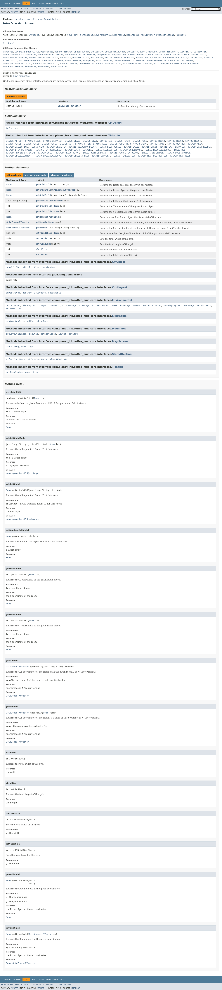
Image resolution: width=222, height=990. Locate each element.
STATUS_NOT (66, 144)
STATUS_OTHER (82, 144)
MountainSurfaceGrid (15, 57)
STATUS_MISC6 (31, 144)
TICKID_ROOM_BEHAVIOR (94, 153)
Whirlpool (159, 63)
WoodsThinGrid (59, 66)
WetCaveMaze (145, 63)
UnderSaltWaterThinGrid (17, 63)
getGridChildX (44, 206)
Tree (34, 3)
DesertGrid (32, 52)
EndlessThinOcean (115, 52)
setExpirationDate (37, 321)
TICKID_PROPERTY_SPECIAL (20, 153)
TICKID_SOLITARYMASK (178, 153)
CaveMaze (20, 52)
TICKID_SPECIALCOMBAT (19, 156)
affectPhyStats (59, 359)
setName (10, 308)
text (20, 308)
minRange (84, 305)
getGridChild (43, 184)
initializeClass (30, 267)
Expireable (118, 35)
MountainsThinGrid (195, 54)
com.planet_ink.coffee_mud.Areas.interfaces (37, 19)
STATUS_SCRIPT (138, 144)
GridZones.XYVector (69, 106)
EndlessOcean (81, 52)
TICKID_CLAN (37, 147)
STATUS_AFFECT (14, 141)
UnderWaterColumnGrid (45, 63)
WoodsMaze (43, 66)
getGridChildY (44, 211)
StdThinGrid (10, 60)
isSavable (40, 293)
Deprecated (44, 3)
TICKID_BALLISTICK (17, 147)
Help (62, 3)
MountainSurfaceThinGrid (43, 57)
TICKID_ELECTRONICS (109, 147)
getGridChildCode (46, 200)
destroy (27, 293)
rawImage (125, 305)
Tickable (180, 35)
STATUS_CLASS (72, 141)
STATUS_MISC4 (193, 141)
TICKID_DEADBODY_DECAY (82, 147)
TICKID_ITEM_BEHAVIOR (19, 150)
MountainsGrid (156, 54)
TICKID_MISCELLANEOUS (157, 150)
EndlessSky (97, 52)
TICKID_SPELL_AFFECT (77, 156)
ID (17, 267)
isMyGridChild (44, 233)
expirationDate (15, 321)
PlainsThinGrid (114, 57)
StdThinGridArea (28, 60)
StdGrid (182, 57)
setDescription (152, 305)
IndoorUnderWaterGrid (50, 54)
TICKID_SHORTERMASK (152, 153)
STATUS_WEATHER (176, 144)
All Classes (65, 8)
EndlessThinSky (136, 52)
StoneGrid (45, 60)
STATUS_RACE (100, 144)
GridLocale (9, 43)
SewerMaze (158, 57)
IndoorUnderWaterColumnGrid (19, 54)
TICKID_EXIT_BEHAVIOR (173, 147)
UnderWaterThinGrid (109, 63)
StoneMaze (58, 60)
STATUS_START (157, 144)
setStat (73, 334)
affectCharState (15, 359)
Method (40, 12)
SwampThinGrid (104, 60)
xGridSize (41, 249)
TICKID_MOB (179, 150)
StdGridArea (195, 57)
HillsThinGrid (198, 52)
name (27, 372)
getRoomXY (41, 222)
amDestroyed (13, 293)
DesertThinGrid (64, 52)
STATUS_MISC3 (175, 141)
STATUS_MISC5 (13, 144)
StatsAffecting (165, 35)
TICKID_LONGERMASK (131, 150)
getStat (33, 334)
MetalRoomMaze (138, 54)
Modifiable (133, 35)
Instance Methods (35, 175)
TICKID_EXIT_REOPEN (199, 147)
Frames (37, 8)
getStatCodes (48, 334)
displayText (30, 305)
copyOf (10, 267)
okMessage (27, 346)
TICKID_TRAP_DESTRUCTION (152, 156)
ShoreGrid (171, 57)
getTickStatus (14, 372)
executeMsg (12, 346)
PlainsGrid (96, 57)
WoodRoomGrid (174, 63)
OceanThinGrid (81, 57)
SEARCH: (186, 9)
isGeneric (54, 305)
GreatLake (152, 52)
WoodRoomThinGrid (13, 66)
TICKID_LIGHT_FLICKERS (78, 150)
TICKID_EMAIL (131, 147)
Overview (6, 3)
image (42, 305)
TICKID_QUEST (45, 153)
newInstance (50, 267)
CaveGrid (8, 52)
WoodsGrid (30, 66)
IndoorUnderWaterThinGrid (80, 54)
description (13, 305)
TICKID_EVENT (149, 147)
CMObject (34, 35)
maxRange (71, 305)
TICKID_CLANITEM (56, 147)
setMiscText (204, 305)
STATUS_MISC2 (157, 141)
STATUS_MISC (140, 141)
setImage (189, 305)
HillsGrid (182, 52)
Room (9, 184)
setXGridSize (43, 238)
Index (55, 3)
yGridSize (41, 254)
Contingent (86, 35)
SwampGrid (88, 60)
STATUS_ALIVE (32, 141)
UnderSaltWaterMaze (181, 60)
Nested (14, 12)
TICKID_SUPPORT (101, 156)
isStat (62, 334)
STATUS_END (105, 141)
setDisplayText (173, 305)
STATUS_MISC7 (49, 144)
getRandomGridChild (47, 217)
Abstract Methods (61, 175)
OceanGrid (65, 57)
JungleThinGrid (120, 54)
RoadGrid (129, 57)
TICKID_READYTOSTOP (67, 153)
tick (35, 372)
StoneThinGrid (73, 60)
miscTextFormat (101, 305)
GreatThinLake (167, 52)
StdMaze (208, 57)
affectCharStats (37, 359)
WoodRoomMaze (190, 63)
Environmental (102, 35)
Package (16, 3)
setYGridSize (43, 244)
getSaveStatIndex (16, 334)
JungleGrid (103, 54)
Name (115, 305)
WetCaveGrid (130, 63)
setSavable (54, 293)
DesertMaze (46, 52)
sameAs (137, 305)
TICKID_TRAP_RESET (181, 156)
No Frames (48, 8)
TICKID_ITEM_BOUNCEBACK (48, 150)
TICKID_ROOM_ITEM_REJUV (124, 153)
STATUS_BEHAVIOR (52, 141)
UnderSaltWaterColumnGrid (129, 60)
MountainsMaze (174, 54)
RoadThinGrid (143, 57)
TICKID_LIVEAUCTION (106, 150)
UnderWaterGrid (69, 63)
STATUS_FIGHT (122, 141)
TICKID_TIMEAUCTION (123, 156)
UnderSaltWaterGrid (157, 60)
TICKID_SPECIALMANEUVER (48, 156)
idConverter (13, 128)
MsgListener (148, 35)
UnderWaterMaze (88, 63)
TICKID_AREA (195, 144)
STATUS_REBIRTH (119, 144)
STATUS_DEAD (90, 141)
